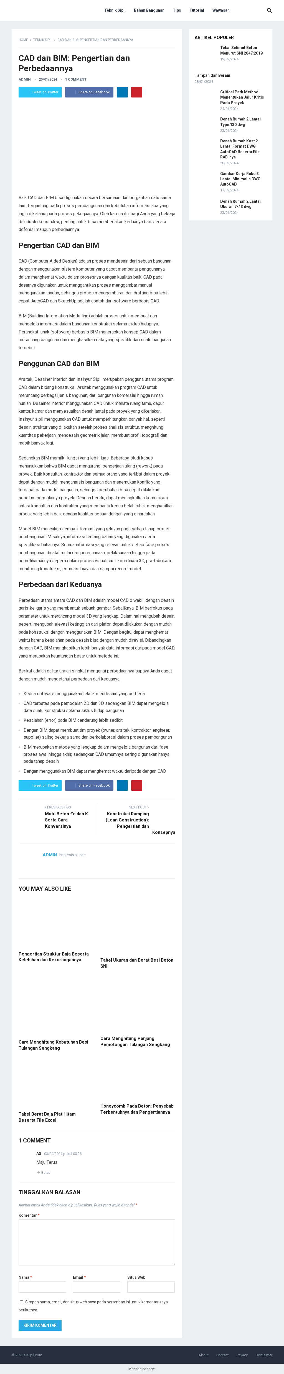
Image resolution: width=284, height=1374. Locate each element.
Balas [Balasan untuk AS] (45, 1172)
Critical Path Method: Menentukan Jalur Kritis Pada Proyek (242, 97)
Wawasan (221, 10)
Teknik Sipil (115, 10)
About (204, 1355)
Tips (177, 10)
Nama (25, 1277)
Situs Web (136, 1277)
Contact (222, 1355)
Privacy (242, 1355)
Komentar (29, 1215)
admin (25, 79)
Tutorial (196, 10)
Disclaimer (263, 1355)
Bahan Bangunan (149, 10)
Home (23, 40)
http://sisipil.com (73, 855)
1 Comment (76, 79)
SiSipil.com (33, 1355)
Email (79, 1277)
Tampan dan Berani (212, 75)
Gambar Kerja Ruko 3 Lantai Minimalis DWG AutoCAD (240, 178)
